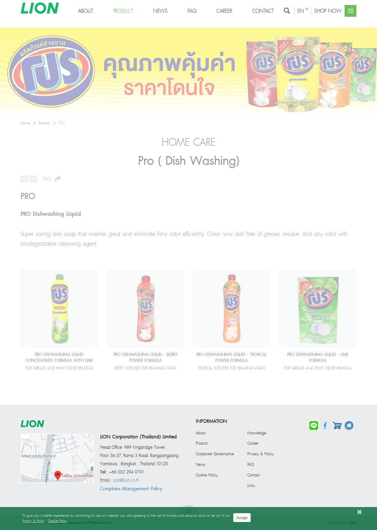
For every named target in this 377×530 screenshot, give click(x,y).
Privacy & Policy (260, 454)
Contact (253, 475)
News (200, 465)
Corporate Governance (215, 454)
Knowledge (256, 433)
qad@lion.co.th (126, 480)
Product (202, 443)
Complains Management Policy (131, 489)
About (200, 433)
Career (253, 443)
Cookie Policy (207, 475)
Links (251, 486)
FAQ (250, 465)
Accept (242, 518)
